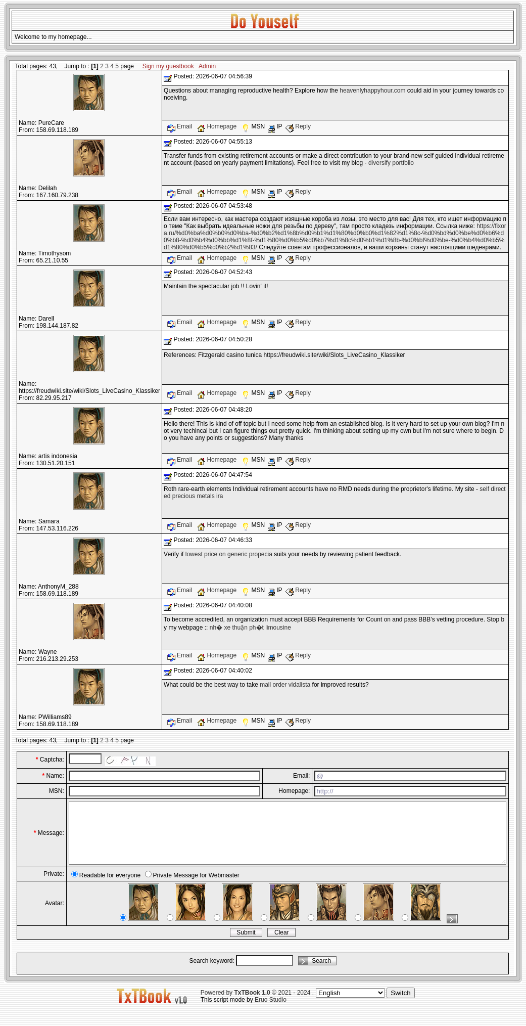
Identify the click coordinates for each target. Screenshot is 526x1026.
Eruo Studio (270, 1011)
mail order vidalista (285, 684)
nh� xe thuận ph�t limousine (250, 627)
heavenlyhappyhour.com (372, 90)
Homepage (217, 126)
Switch (400, 1005)
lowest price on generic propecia (228, 554)
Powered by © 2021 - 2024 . (257, 1004)
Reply (298, 126)
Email (180, 126)
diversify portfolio (391, 162)
